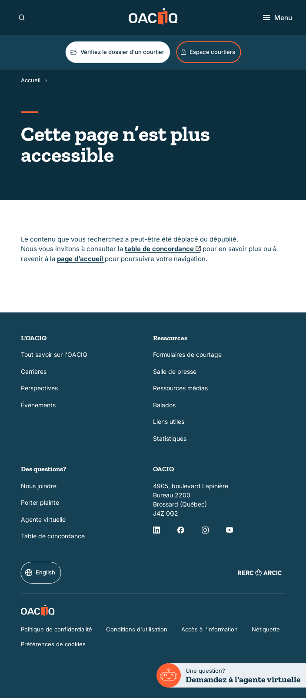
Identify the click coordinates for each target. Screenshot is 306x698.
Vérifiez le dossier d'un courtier (116, 52)
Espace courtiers (207, 52)
